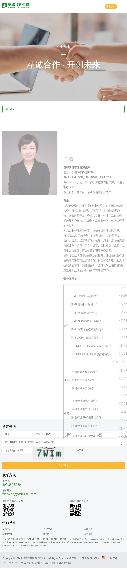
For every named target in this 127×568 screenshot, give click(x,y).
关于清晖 (88, 533)
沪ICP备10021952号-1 (90, 558)
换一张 (79, 449)
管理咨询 (88, 529)
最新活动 (7, 533)
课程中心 (7, 529)
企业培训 (47, 529)
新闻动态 (47, 533)
